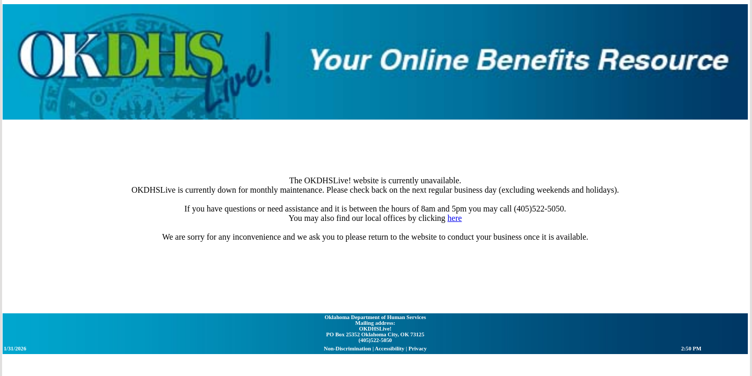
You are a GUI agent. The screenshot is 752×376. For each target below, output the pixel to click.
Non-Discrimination (348, 284)
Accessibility (390, 284)
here (355, 152)
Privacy (418, 284)
